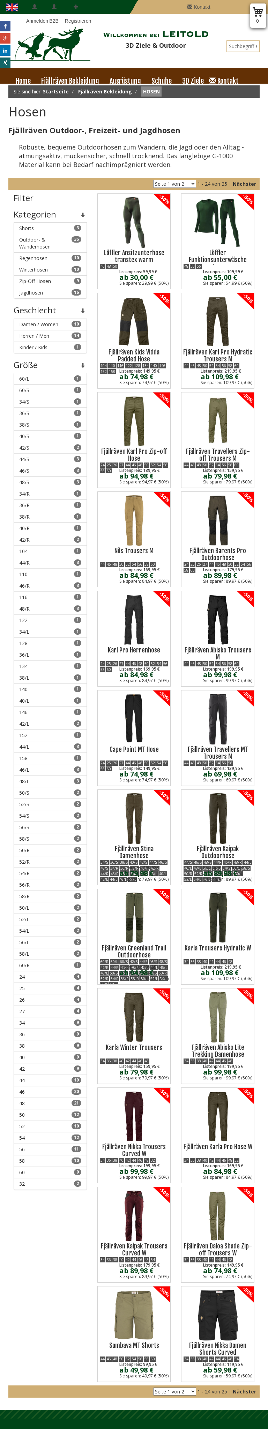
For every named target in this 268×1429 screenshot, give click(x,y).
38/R (50, 516)
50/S (50, 792)
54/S (50, 815)
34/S (50, 401)
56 (50, 1149)
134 (50, 666)
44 (50, 1080)
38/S (50, 424)
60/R (50, 965)
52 (50, 1126)
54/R (50, 873)
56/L (50, 942)
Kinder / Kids (50, 347)
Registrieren (76, 14)
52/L (50, 919)
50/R (50, 850)
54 (50, 1137)
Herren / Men (50, 336)
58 (50, 1160)
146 (50, 712)
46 (50, 1091)
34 (50, 1022)
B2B (53, 14)
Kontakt (198, 7)
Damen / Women (50, 324)
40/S (50, 436)
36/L (50, 654)
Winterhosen (50, 269)
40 (50, 1057)
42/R (50, 539)
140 (50, 689)
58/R (50, 896)
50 (50, 1114)
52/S (50, 804)
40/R (50, 528)
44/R (50, 562)
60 (50, 1172)
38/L (50, 677)
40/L (50, 700)
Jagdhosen (50, 292)
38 (50, 1045)
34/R (50, 493)
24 (50, 976)
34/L (50, 631)
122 (50, 620)
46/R (50, 585)
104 (50, 551)
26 (50, 999)
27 (50, 1011)
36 (50, 1034)
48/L (50, 781)
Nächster (244, 184)
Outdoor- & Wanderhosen (50, 243)
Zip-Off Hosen (50, 281)
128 (50, 643)
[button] (5, 26)
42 (50, 1068)
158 (50, 758)
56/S (50, 827)
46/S (50, 470)
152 (50, 735)
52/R (50, 861)
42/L (50, 723)
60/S (50, 390)
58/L (50, 953)
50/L (50, 907)
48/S (50, 482)
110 (50, 574)
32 (50, 1183)
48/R (50, 608)
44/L (50, 746)
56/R (50, 884)
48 (50, 1103)
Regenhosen (50, 258)
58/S (50, 838)
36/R (50, 505)
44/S (50, 459)
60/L (50, 378)
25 (50, 988)
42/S (50, 447)
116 (50, 597)
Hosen (151, 91)
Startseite (56, 91)
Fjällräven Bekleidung (105, 91)
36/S (50, 413)
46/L (50, 769)
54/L (50, 930)
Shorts (50, 228)
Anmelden (34, 14)
